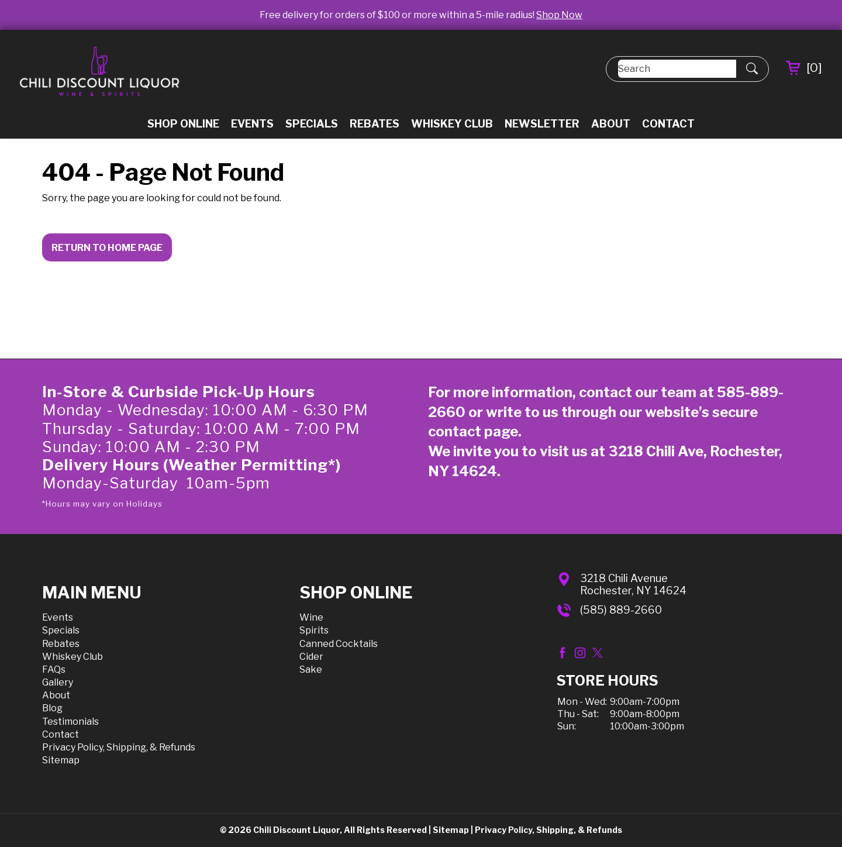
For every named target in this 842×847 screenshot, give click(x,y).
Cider (311, 656)
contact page (473, 431)
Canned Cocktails (338, 643)
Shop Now (559, 14)
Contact (668, 124)
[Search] (677, 69)
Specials (311, 124)
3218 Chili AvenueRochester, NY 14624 (633, 584)
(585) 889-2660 (621, 610)
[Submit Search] (752, 69)
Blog (52, 708)
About (610, 124)
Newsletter (542, 124)
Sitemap (61, 760)
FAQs (53, 669)
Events (252, 124)
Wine (311, 617)
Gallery (57, 682)
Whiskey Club (452, 124)
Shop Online (183, 124)
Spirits (314, 630)
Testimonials (70, 721)
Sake (310, 669)
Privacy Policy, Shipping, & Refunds (118, 747)
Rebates (374, 124)
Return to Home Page (107, 247)
